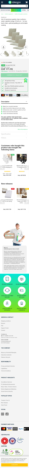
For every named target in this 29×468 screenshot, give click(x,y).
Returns (3, 323)
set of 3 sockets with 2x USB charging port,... (7, 166)
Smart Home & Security (7, 391)
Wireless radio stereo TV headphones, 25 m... (22, 167)
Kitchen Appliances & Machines (8, 389)
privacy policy (11, 462)
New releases (4, 402)
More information (22, 129)
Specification (5, 134)
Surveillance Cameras (6, 382)
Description (5, 102)
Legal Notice (4, 368)
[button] (1, 54)
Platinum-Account (5, 357)
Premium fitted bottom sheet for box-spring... (7, 200)
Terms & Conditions (6, 370)
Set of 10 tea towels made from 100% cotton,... (22, 201)
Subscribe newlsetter (6, 355)
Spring (24, 10)
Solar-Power (4, 405)
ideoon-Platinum (5, 10)
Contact (3, 330)
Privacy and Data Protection (8, 366)
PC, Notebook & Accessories (8, 384)
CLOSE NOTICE (14, 464)
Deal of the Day (16, 10)
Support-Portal (4, 328)
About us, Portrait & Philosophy (8, 352)
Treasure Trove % (5, 400)
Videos (3, 138)
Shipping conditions (6, 321)
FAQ (2, 325)
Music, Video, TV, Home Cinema (8, 386)
